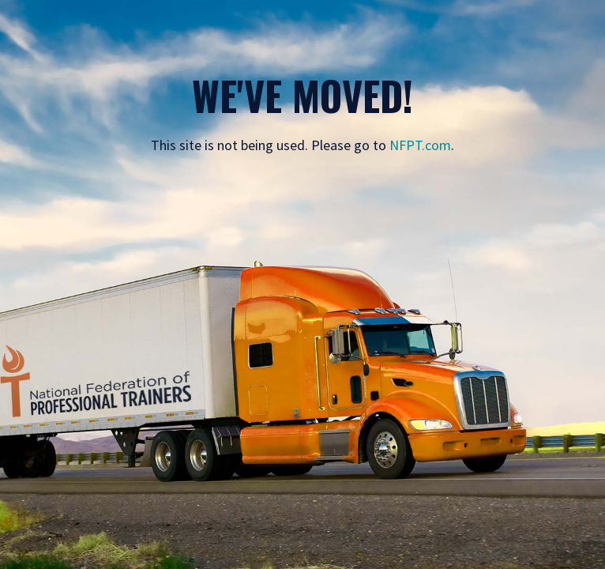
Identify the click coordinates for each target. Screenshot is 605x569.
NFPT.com (420, 145)
